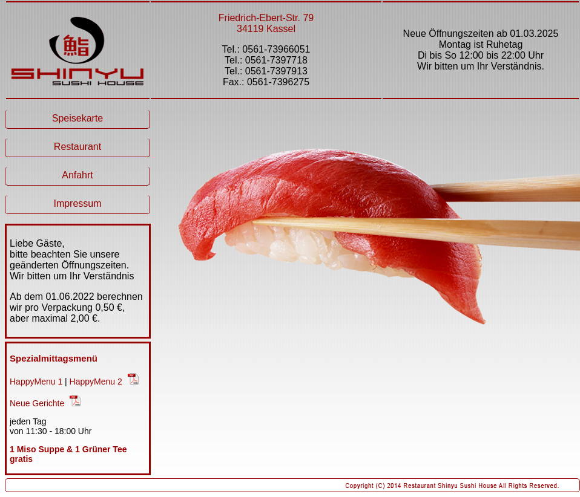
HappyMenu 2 (96, 381)
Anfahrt (77, 175)
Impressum (77, 203)
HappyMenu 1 (36, 381)
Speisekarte (78, 118)
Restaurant (77, 146)
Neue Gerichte (37, 403)
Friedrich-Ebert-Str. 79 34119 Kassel (266, 23)
